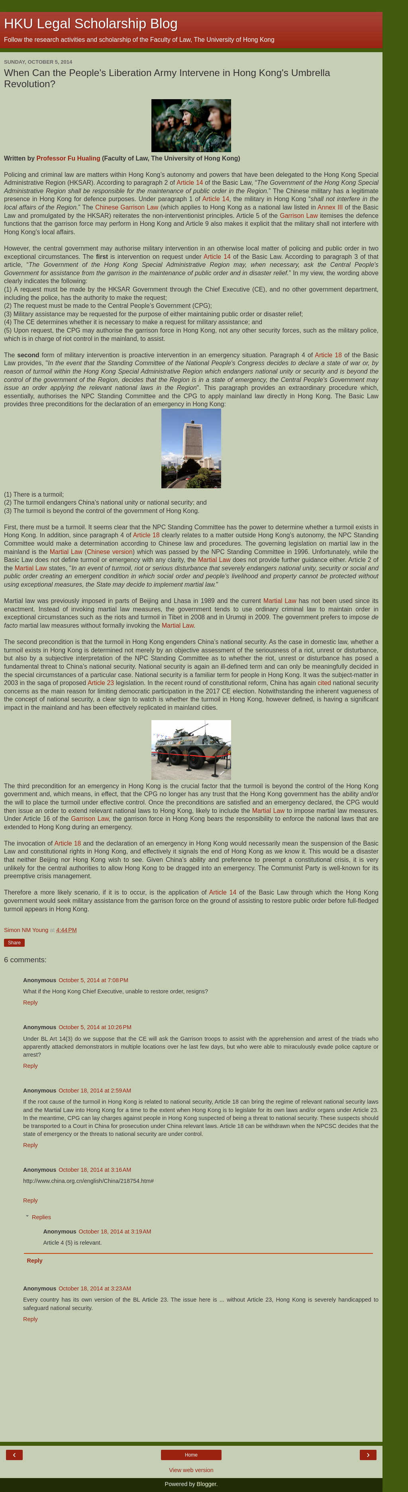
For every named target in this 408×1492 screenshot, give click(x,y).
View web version (191, 1470)
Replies (41, 1217)
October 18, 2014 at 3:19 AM (115, 1231)
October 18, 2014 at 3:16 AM (95, 1170)
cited (324, 682)
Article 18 (328, 355)
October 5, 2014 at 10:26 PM (95, 1027)
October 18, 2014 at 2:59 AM (95, 1090)
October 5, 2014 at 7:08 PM (93, 980)
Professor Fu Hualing (68, 158)
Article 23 (101, 682)
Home (191, 1455)
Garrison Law (299, 215)
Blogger (206, 1484)
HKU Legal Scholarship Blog (91, 23)
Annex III (330, 207)
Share (14, 943)
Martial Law (66, 551)
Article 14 (190, 182)
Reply (30, 1002)
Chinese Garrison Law (126, 207)
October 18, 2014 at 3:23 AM (95, 1288)
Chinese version (110, 551)
